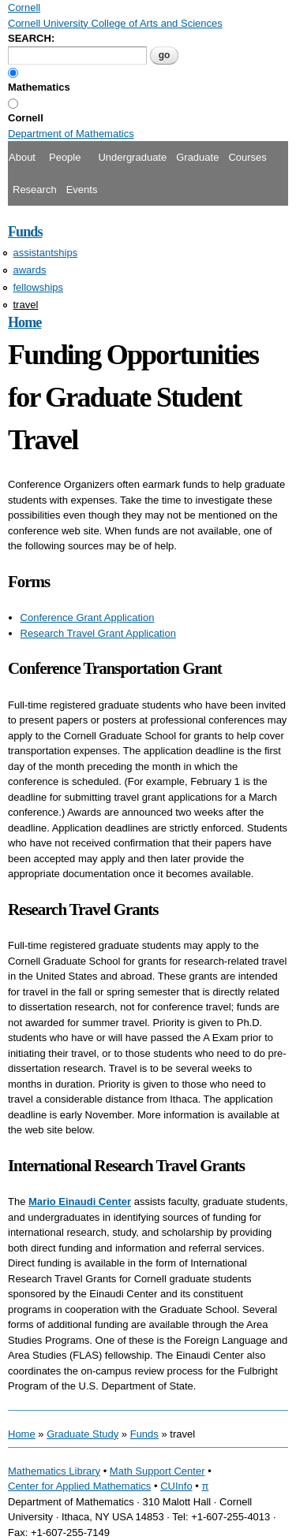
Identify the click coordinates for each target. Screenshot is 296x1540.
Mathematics (39, 87)
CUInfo (176, 1486)
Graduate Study (82, 1434)
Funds (25, 232)
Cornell (25, 118)
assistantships (45, 253)
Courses (247, 157)
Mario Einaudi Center (79, 1201)
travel (26, 305)
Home (24, 322)
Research (35, 189)
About (22, 157)
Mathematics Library (54, 1471)
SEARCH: (31, 38)
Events (82, 189)
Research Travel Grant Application (98, 633)
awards (30, 270)
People (65, 157)
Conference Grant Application (88, 617)
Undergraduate (132, 157)
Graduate (197, 157)
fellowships (38, 287)
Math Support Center (157, 1471)
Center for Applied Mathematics (79, 1486)
